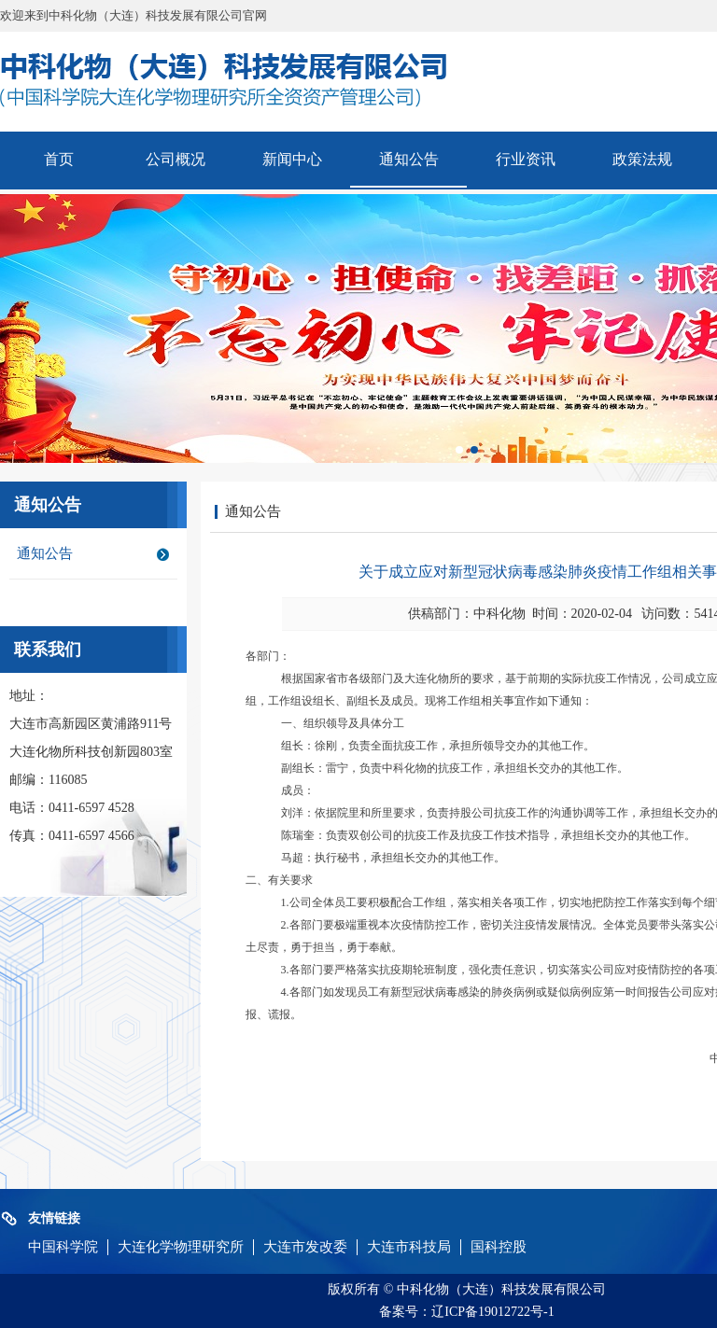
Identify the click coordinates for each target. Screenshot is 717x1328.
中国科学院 (63, 1246)
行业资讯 (525, 159)
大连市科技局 (409, 1246)
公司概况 (175, 159)
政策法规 (642, 159)
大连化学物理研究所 (181, 1246)
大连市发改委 (305, 1246)
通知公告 (409, 159)
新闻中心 (292, 159)
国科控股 (499, 1246)
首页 (59, 159)
